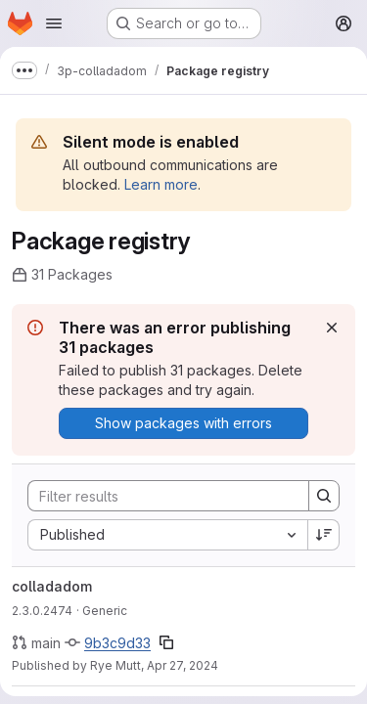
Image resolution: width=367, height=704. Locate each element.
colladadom (52, 586)
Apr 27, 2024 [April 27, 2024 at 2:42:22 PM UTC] (182, 665)
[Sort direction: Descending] (324, 534)
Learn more (161, 184)
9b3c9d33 (117, 643)
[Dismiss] (332, 327)
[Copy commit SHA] (166, 642)
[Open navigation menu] (53, 23)
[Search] (158, 495)
